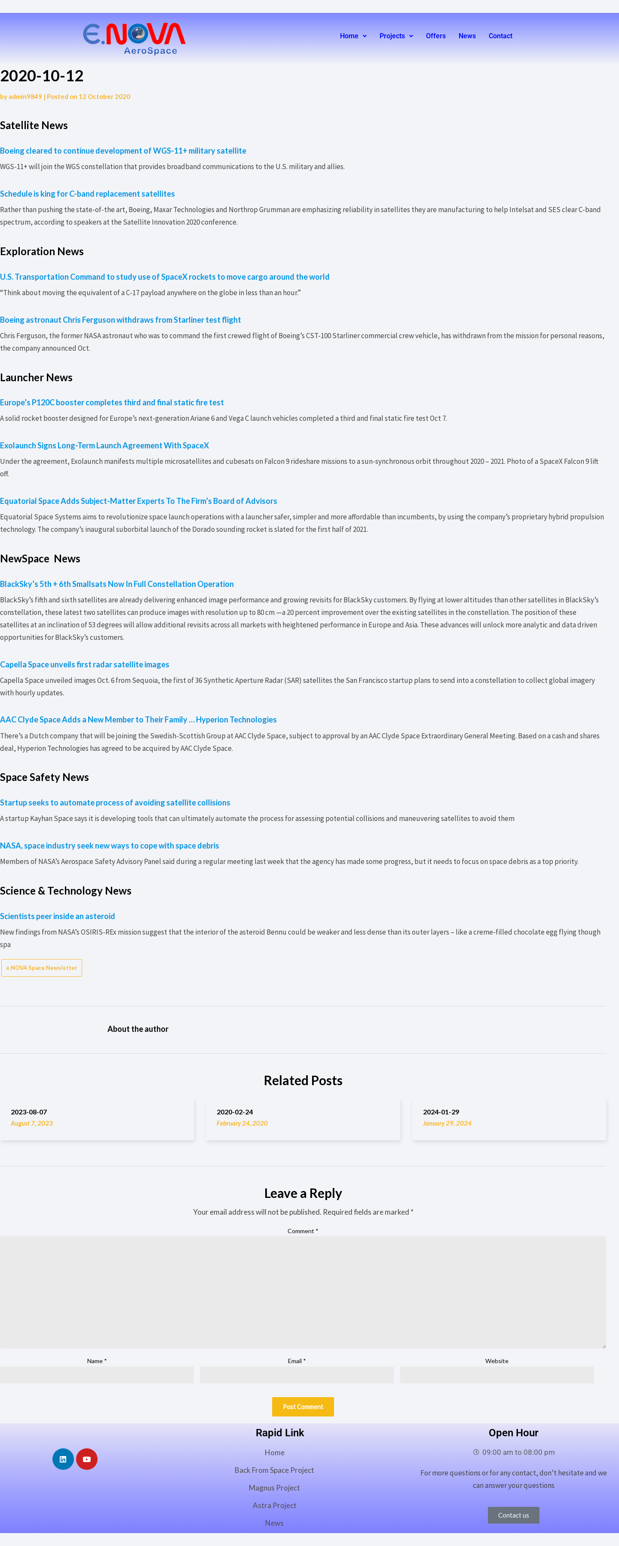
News (467, 36)
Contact (500, 36)
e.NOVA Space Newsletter (41, 967)
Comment (303, 1230)
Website (497, 1360)
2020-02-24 (235, 1112)
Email (297, 1360)
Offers (436, 36)
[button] (353, 36)
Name (97, 1360)
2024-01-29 (441, 1112)
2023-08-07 (29, 1112)
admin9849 (25, 96)
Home (353, 36)
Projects (396, 36)
